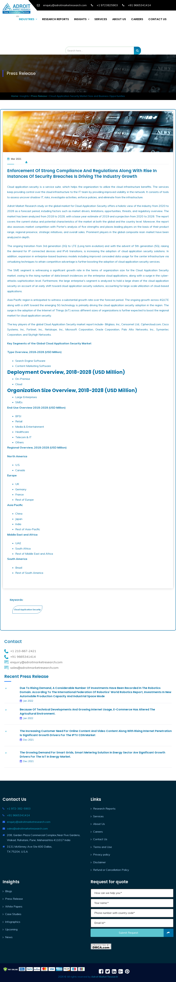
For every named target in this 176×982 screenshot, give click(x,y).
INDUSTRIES (26, 19)
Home (15, 96)
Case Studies (13, 914)
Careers (98, 831)
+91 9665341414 (139, 5)
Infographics (12, 921)
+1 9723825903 (107, 5)
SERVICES (100, 19)
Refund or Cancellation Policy (111, 870)
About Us (99, 824)
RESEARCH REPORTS (55, 19)
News (9, 937)
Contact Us (100, 839)
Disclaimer (99, 862)
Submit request (146, 933)
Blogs (8, 891)
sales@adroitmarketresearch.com (27, 828)
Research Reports (104, 808)
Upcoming (11, 929)
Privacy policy (101, 854)
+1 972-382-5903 (19, 808)
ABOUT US (119, 19)
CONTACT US (157, 19)
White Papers (13, 906)
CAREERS (137, 19)
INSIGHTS (80, 19)
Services (98, 816)
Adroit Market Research (104, 976)
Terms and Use (102, 847)
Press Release (39, 96)
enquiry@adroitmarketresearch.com (28, 821)
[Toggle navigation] (17, 16)
